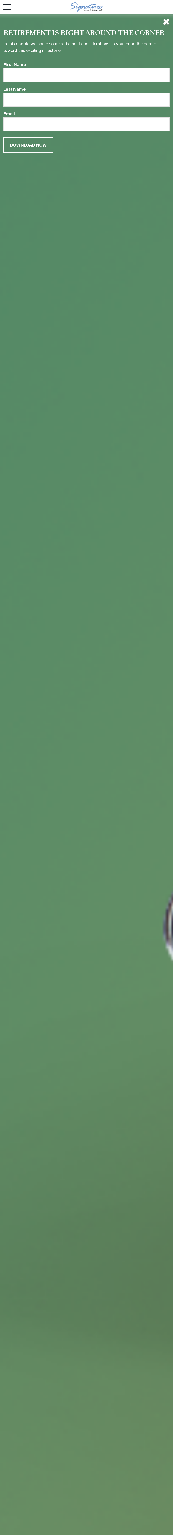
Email (9, 113)
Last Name (14, 89)
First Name (14, 64)
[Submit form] (28, 145)
